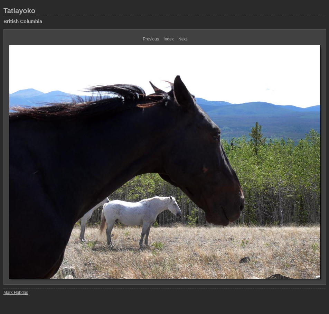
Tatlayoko (19, 11)
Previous (151, 39)
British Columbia (22, 21)
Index (168, 39)
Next (182, 39)
